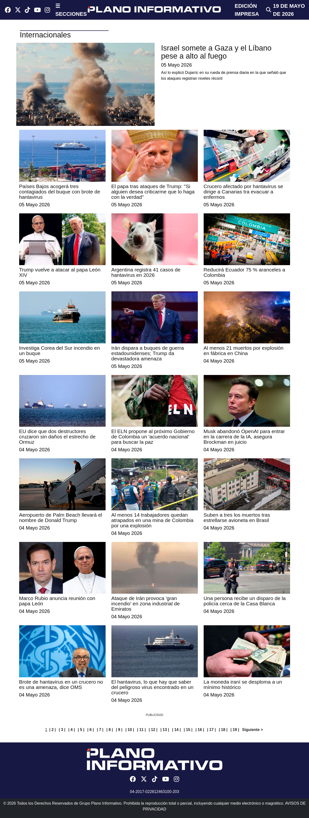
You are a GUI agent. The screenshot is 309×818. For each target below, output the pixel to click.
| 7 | (100, 730)
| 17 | (211, 730)
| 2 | (52, 730)
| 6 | (90, 730)
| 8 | (109, 730)
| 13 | (164, 730)
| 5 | (81, 730)
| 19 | (234, 730)
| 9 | (119, 730)
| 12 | (153, 730)
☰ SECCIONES (71, 10)
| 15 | (188, 730)
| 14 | (176, 730)
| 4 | (71, 730)
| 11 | (141, 730)
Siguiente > (252, 730)
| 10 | (129, 730)
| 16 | (199, 730)
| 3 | (62, 730)
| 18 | (223, 730)
